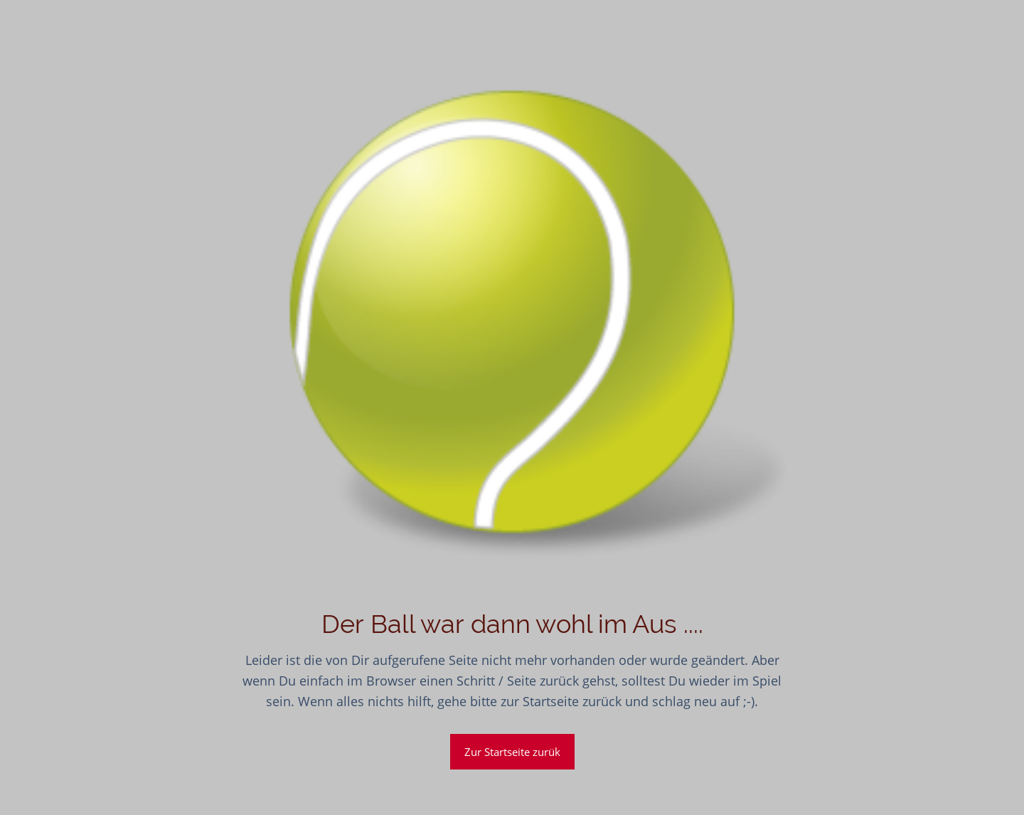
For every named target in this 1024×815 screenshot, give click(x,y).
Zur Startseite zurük (512, 752)
